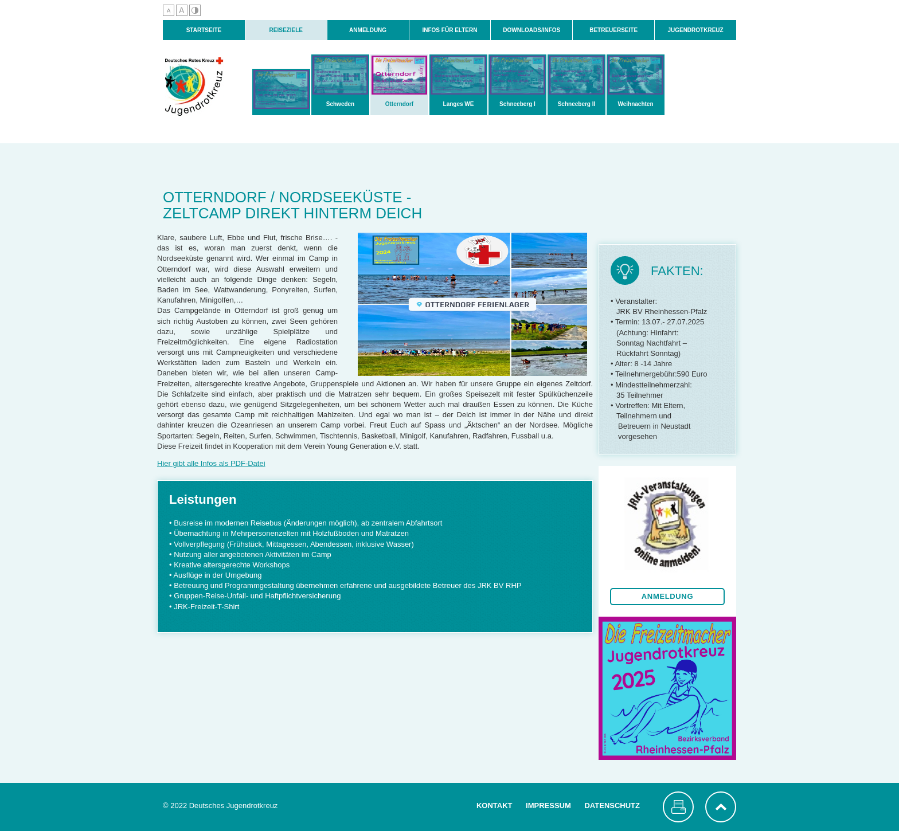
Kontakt (494, 805)
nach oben (720, 806)
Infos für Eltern (449, 30)
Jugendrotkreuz (695, 30)
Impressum (548, 805)
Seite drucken (678, 806)
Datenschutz (612, 805)
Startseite (203, 30)
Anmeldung (367, 30)
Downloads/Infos (531, 30)
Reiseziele (286, 30)
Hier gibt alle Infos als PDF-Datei (211, 463)
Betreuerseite (613, 30)
